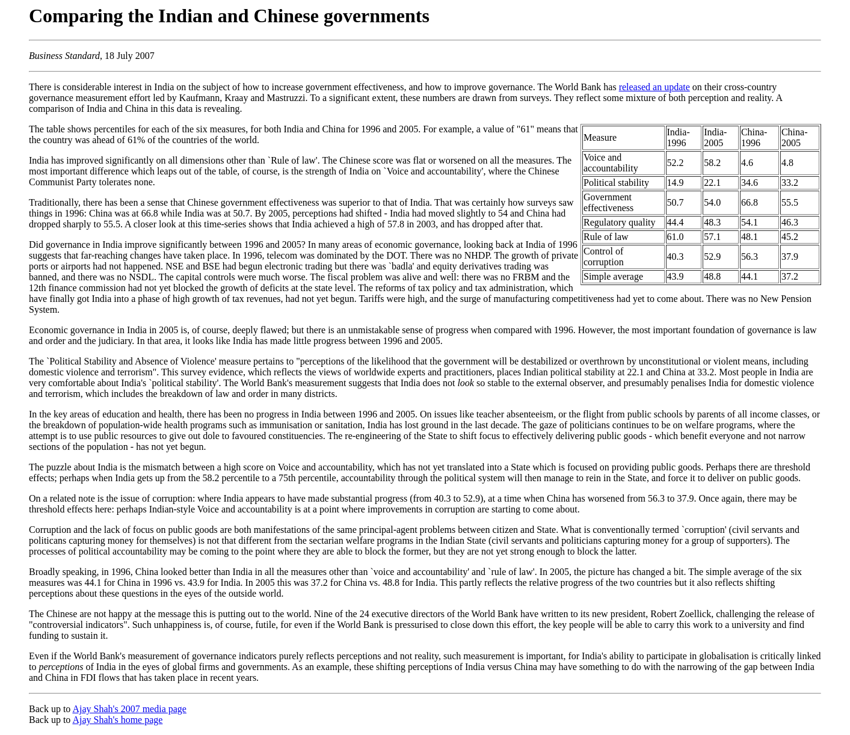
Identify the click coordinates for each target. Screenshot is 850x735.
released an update (654, 87)
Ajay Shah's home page (117, 720)
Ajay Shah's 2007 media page (129, 709)
